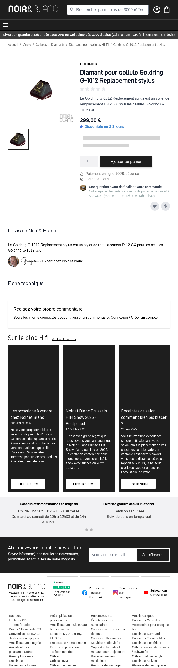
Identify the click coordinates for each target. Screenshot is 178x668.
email (150, 191)
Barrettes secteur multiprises (103, 658)
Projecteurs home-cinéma (68, 643)
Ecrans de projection (64, 647)
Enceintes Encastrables (148, 638)
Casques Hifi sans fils (106, 638)
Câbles (55, 656)
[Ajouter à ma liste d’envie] (154, 206)
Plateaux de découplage (149, 665)
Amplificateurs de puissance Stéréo (21, 649)
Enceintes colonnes (22, 665)
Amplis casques (143, 616)
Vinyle (27, 44)
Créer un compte (144, 317)
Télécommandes (61, 652)
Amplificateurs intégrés (25, 643)
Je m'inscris (152, 555)
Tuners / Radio (19, 625)
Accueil (13, 44)
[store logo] (33, 8)
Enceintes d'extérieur (146, 643)
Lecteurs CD (17, 620)
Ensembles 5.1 (101, 616)
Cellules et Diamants (50, 44)
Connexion (119, 317)
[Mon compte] (156, 9)
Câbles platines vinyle (147, 656)
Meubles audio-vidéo (105, 643)
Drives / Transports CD (25, 629)
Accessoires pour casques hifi (150, 627)
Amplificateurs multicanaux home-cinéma (68, 627)
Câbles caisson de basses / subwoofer (150, 649)
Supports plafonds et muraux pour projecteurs (108, 649)
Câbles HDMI (59, 661)
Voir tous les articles (64, 339)
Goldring (88, 64)
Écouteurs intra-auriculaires (102, 622)
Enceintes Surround (146, 634)
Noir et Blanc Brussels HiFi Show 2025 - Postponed (86, 417)
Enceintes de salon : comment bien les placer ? (144, 417)
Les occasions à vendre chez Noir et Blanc (31, 414)
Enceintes (16, 661)
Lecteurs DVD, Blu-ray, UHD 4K (66, 636)
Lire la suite (28, 484)
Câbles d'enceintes (63, 665)
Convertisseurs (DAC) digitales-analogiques (24, 636)
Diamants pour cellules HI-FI (89, 44)
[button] (125, 89)
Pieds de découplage (105, 665)
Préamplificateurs (21, 656)
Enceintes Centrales (146, 620)
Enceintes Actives (144, 661)
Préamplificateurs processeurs (62, 618)
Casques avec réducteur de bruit (108, 631)
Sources (14, 616)
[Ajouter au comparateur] (165, 206)
